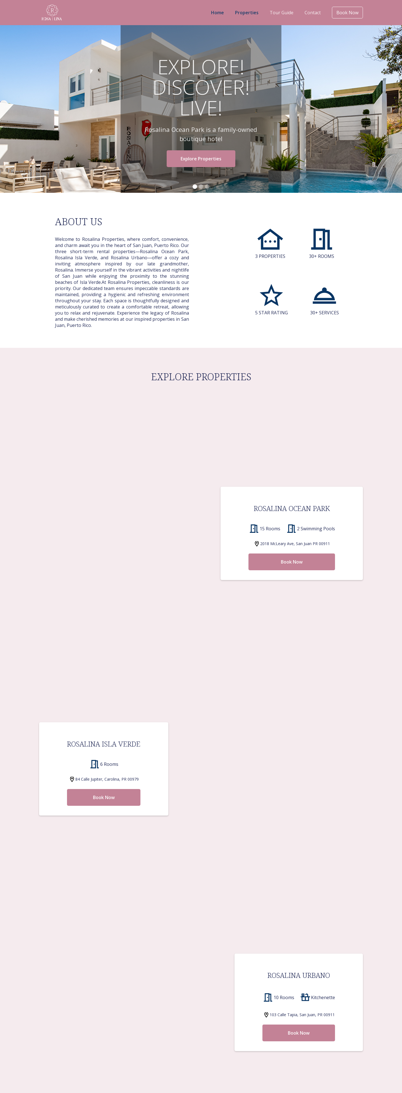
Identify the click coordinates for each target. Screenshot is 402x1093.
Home (218, 12)
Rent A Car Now (201, 872)
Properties (247, 12)
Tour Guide (281, 12)
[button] (195, 186)
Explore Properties (201, 159)
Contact (313, 12)
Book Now (347, 12)
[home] (51, 12)
